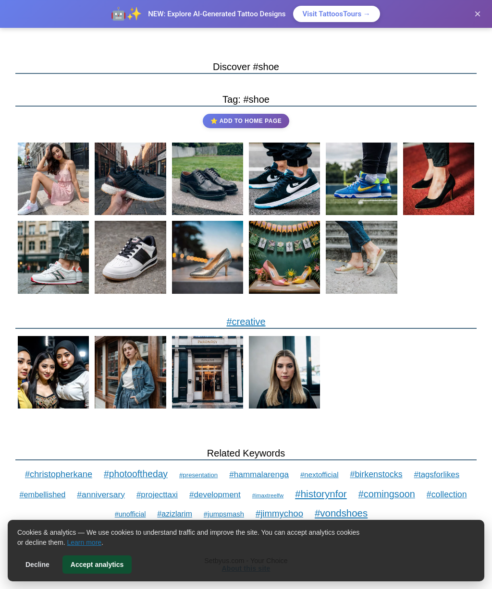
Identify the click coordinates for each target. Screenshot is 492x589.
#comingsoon (386, 494)
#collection (447, 494)
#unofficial (130, 514)
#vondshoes (341, 512)
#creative (245, 321)
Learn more (84, 542)
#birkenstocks (376, 474)
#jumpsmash (224, 514)
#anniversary (101, 494)
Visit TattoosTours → (336, 14)
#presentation (198, 475)
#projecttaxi (157, 494)
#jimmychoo (279, 513)
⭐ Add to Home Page (246, 121)
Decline (37, 564)
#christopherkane (58, 474)
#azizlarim (174, 513)
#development (215, 494)
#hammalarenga (259, 474)
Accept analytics (97, 564)
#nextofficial (319, 474)
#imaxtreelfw (267, 495)
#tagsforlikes (436, 474)
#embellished (42, 494)
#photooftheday (136, 474)
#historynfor (321, 493)
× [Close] (477, 13)
